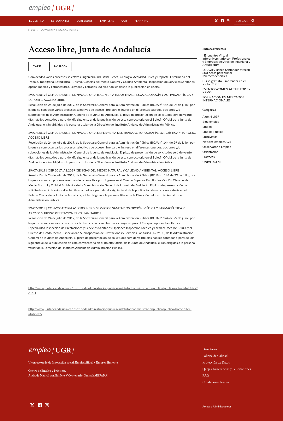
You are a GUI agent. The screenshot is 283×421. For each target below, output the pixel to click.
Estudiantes (60, 20)
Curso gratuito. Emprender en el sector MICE (224, 82)
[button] (216, 21)
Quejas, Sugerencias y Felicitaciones (226, 369)
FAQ (205, 375)
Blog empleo (211, 121)
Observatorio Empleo (217, 146)
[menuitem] (37, 21)
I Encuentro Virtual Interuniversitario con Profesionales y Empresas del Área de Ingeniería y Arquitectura (226, 59)
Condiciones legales (215, 382)
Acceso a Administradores (216, 406)
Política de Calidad (214, 356)
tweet (37, 66)
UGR (124, 20)
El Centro (36, 20)
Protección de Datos (216, 362)
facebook (60, 66)
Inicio (31, 30)
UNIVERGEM (212, 162)
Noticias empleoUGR (217, 141)
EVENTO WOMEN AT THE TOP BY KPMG (226, 90)
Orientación (211, 151)
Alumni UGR (211, 116)
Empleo (208, 126)
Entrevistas (210, 136)
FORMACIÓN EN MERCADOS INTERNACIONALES (223, 98)
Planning (141, 20)
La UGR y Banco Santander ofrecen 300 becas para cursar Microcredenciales (226, 73)
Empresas (107, 20)
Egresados (85, 20)
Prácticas (209, 157)
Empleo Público (213, 131)
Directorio (209, 349)
